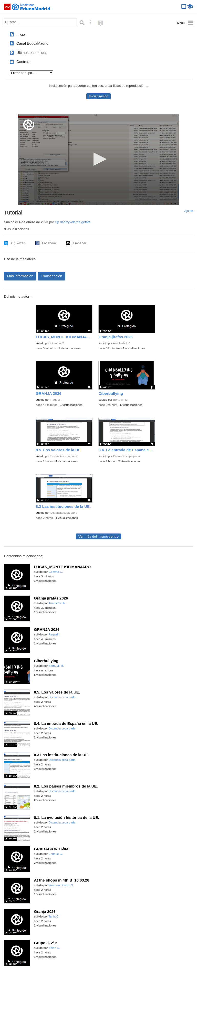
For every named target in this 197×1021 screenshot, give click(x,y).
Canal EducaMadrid (32, 43)
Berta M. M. (121, 399)
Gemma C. (57, 343)
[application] (98, 159)
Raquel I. (56, 399)
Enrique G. (56, 853)
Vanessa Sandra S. (61, 885)
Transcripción (51, 276)
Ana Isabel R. (122, 343)
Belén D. (54, 947)
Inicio (20, 34)
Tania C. (53, 916)
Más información (20, 276)
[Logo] (29, 124)
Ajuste (188, 211)
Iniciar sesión (98, 96)
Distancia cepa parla (63, 456)
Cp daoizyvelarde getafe (72, 222)
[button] (98, 159)
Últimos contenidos (31, 53)
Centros (22, 62)
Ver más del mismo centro (98, 536)
